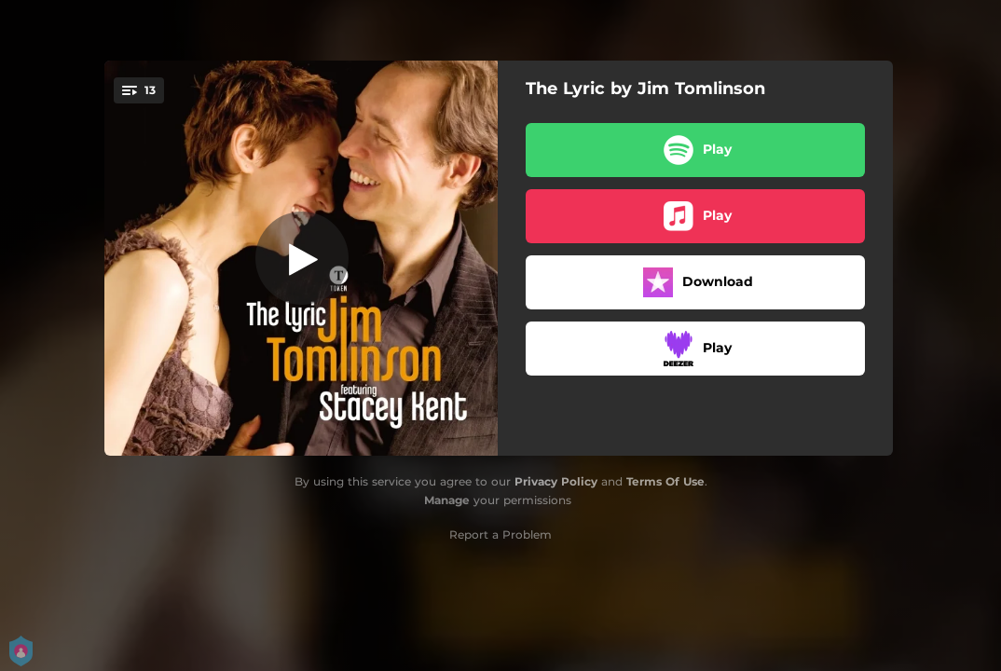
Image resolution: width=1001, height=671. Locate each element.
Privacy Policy (555, 481)
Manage (447, 500)
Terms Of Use (665, 481)
